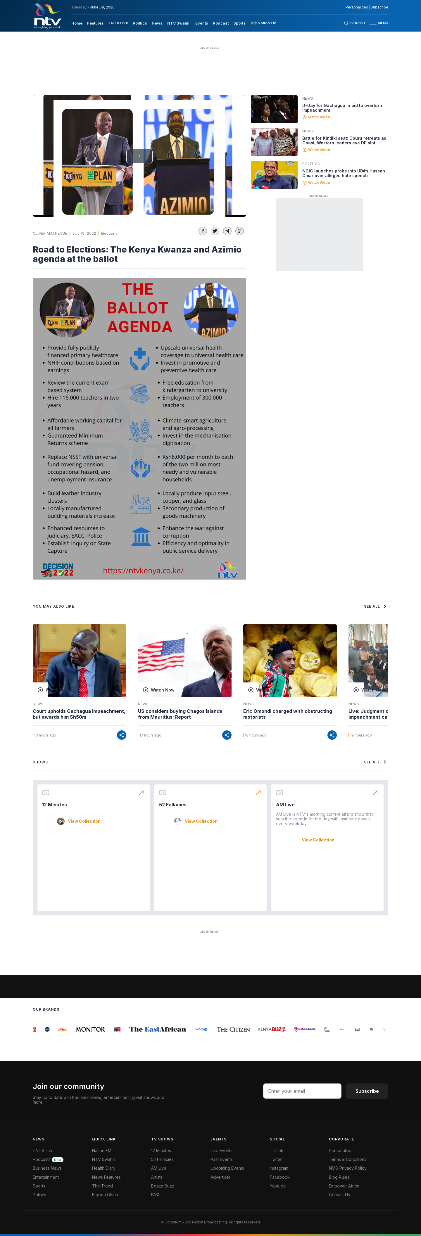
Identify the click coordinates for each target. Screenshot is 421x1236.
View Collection (84, 821)
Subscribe (367, 1091)
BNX (155, 1194)
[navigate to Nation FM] (263, 23)
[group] (36, 1029)
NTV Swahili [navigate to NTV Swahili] (179, 23)
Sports (39, 1185)
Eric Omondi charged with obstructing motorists (287, 714)
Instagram (279, 1168)
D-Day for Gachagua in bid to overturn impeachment (342, 108)
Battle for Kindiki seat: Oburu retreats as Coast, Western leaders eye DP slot (344, 140)
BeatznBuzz (162, 1185)
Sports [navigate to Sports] (239, 23)
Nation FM (101, 1150)
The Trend (102, 1185)
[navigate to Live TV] (118, 23)
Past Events (221, 1159)
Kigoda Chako (106, 1194)
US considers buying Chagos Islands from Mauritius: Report (180, 714)
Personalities (341, 1150)
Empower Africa (344, 1185)
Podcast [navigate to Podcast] (221, 23)
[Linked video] (274, 109)
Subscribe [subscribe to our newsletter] (379, 7)
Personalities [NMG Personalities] (357, 7)
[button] (376, 23)
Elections (109, 233)
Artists (157, 1177)
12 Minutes (54, 805)
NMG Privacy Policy (348, 1168)
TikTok (276, 1150)
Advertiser (220, 1177)
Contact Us (339, 1194)
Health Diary (103, 1168)
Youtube (278, 1185)
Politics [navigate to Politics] (140, 23)
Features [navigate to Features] (95, 23)
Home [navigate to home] (76, 23)
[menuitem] (76, 22)
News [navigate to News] (157, 23)
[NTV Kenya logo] (47, 16)
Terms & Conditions (347, 1159)
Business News (47, 1168)
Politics (311, 164)
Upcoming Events (227, 1168)
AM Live (285, 805)
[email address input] (302, 1091)
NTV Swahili (103, 1159)
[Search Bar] (354, 23)
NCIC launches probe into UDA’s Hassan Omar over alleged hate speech (343, 173)
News (307, 98)
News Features (106, 1177)
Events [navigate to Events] (201, 23)
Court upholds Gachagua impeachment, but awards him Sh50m (79, 714)
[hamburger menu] (373, 23)
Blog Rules (339, 1177)
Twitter (276, 1159)
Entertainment (46, 1177)
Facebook (280, 1177)
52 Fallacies (173, 805)
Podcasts (48, 1159)
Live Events (221, 1150)
